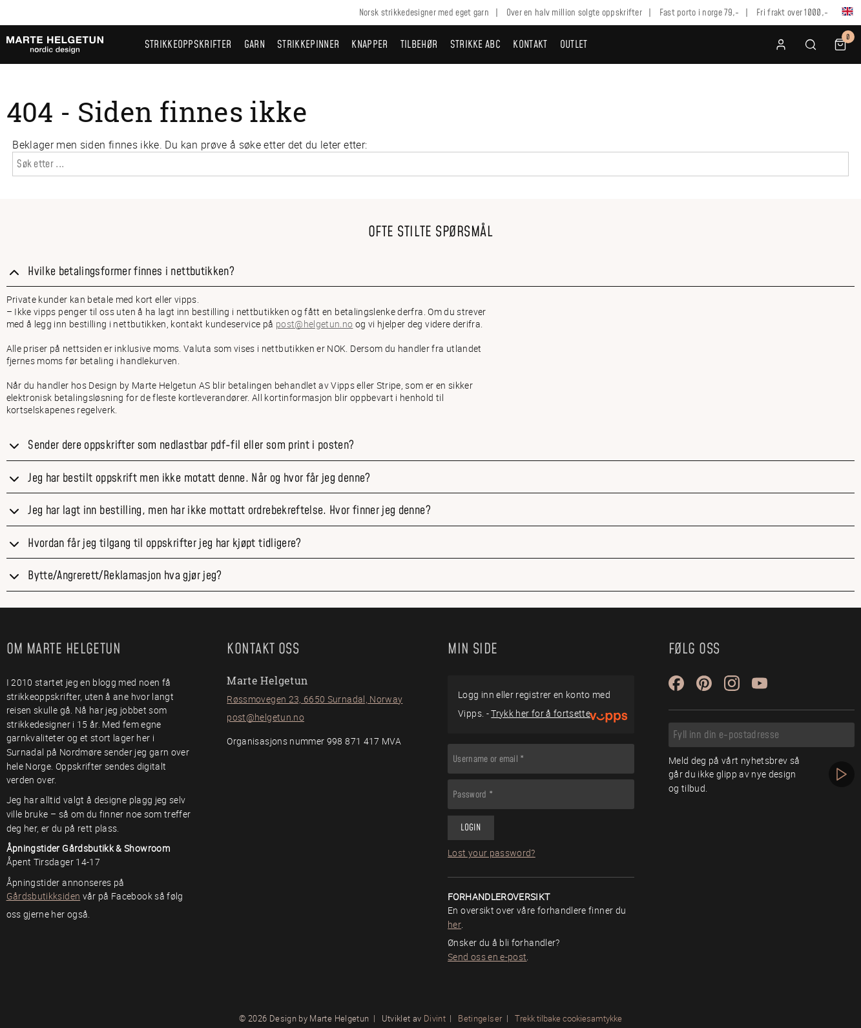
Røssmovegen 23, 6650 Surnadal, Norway (314, 699)
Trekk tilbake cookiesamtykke (568, 1018)
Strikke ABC (475, 44)
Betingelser (480, 1018)
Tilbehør (419, 44)
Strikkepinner (308, 44)
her (454, 924)
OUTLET (574, 44)
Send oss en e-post (487, 957)
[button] (810, 44)
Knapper (369, 44)
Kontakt (530, 44)
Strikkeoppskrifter (188, 44)
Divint (435, 1018)
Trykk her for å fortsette (540, 713)
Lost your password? (491, 853)
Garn (254, 44)
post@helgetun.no (314, 324)
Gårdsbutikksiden (43, 896)
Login (471, 827)
